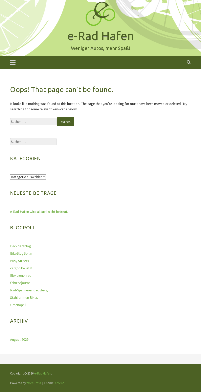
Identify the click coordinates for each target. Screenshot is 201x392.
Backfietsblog (20, 246)
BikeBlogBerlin (21, 253)
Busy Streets (19, 260)
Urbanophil (18, 305)
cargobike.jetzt (21, 268)
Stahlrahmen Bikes (24, 297)
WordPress (33, 383)
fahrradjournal (20, 282)
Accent (59, 383)
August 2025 (19, 339)
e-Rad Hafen (42, 373)
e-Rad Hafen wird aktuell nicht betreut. (39, 211)
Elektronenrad (20, 275)
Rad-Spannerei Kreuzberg (29, 290)
